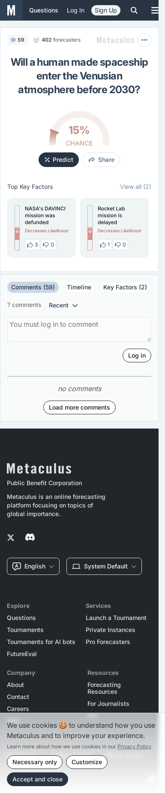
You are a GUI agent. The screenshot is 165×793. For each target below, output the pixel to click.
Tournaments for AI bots (41, 641)
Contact (18, 696)
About (15, 684)
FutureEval (22, 653)
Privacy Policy (134, 746)
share (101, 159)
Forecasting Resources (104, 688)
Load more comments (79, 407)
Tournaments (25, 629)
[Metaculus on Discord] (30, 538)
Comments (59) (33, 287)
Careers (18, 708)
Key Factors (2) (125, 287)
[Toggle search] (134, 10)
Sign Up (106, 10)
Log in (75, 10)
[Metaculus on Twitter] (11, 538)
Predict (59, 159)
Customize (87, 762)
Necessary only (34, 762)
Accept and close (37, 779)
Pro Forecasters (108, 641)
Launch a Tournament (116, 617)
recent (63, 305)
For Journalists (108, 703)
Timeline (79, 287)
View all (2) (135, 186)
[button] (41, 228)
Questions (21, 617)
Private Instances (110, 629)
